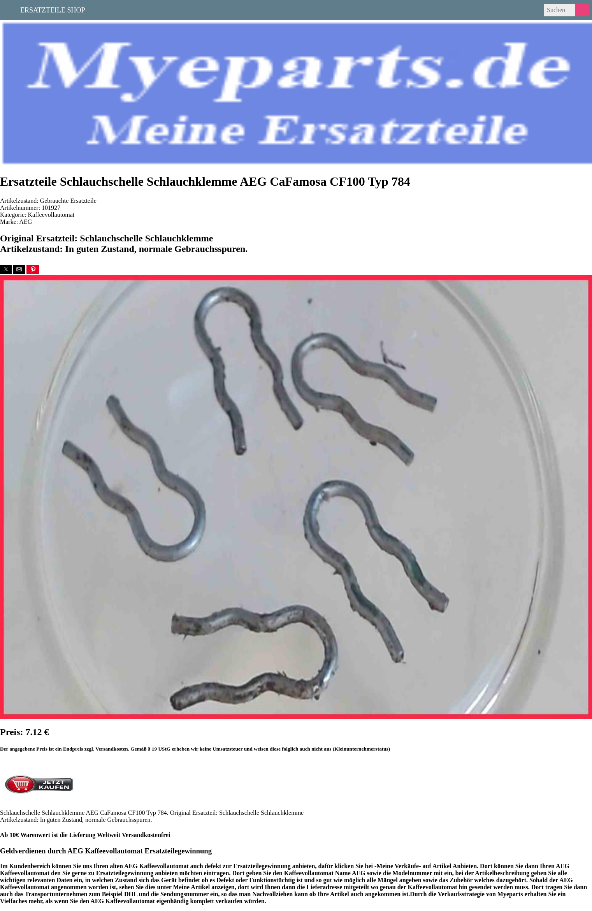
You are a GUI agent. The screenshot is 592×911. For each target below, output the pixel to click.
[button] (6, 269)
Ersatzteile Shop (52, 9)
